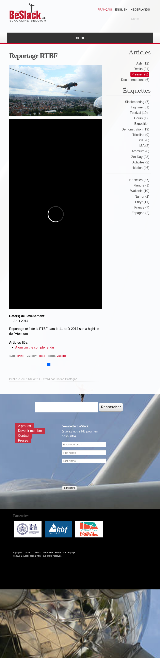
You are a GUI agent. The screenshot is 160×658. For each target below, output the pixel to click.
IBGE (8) (143, 140)
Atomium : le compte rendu (34, 347)
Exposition (141, 123)
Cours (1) (141, 118)
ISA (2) (144, 145)
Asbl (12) (142, 63)
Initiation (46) (140, 168)
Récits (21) (141, 69)
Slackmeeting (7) (137, 102)
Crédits (37, 552)
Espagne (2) (140, 213)
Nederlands (140, 9)
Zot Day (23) (140, 157)
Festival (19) (139, 112)
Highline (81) (140, 107)
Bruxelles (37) (139, 180)
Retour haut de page (65, 552)
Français (105, 9)
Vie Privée (48, 552)
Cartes (135, 18)
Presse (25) (139, 74)
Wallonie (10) (139, 191)
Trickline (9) (140, 135)
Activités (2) (140, 162)
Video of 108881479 (55, 214)
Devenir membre (30, 430)
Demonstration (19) (135, 129)
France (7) (141, 207)
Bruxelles (61, 356)
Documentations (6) (135, 80)
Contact (23, 435)
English (121, 9)
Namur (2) (142, 196)
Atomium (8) (140, 151)
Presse (41, 356)
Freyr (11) (142, 202)
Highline (20, 356)
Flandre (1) (141, 185)
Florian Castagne (66, 379)
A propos (24, 426)
